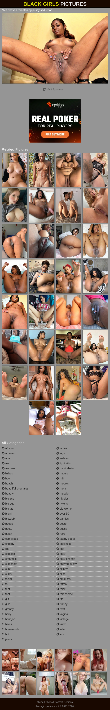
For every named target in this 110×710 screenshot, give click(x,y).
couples (8, 553)
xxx (60, 634)
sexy (60, 553)
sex (60, 548)
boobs (7, 523)
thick (60, 589)
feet (6, 589)
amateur (8, 453)
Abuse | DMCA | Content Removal (55, 702)
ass (6, 463)
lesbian (62, 458)
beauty (8, 493)
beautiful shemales (15, 488)
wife (60, 629)
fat (5, 584)
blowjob (8, 518)
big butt (8, 503)
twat (60, 609)
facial (7, 578)
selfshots (63, 543)
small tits (63, 578)
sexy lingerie (65, 558)
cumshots (9, 563)
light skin (63, 463)
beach (7, 483)
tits (59, 599)
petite (61, 523)
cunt (6, 568)
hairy (6, 614)
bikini (7, 513)
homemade (10, 629)
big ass (8, 498)
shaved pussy (66, 563)
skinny (62, 568)
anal (6, 458)
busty (7, 533)
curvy (7, 573)
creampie (9, 558)
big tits (7, 508)
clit (5, 548)
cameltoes (10, 538)
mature (62, 473)
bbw (6, 478)
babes (7, 473)
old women (64, 508)
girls (6, 604)
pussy (61, 528)
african (8, 448)
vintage (62, 619)
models (62, 483)
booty (7, 528)
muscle (62, 493)
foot (6, 594)
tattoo (61, 584)
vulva (61, 624)
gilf (5, 599)
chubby (8, 543)
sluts (60, 573)
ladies (61, 448)
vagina (62, 614)
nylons (62, 503)
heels (7, 624)
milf (60, 478)
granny (8, 609)
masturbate (65, 468)
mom (61, 488)
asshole (8, 468)
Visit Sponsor (53, 89)
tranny (62, 604)
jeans (7, 639)
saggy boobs (66, 538)
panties (62, 518)
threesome (64, 594)
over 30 (62, 513)
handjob (8, 619)
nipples (62, 498)
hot (5, 634)
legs (60, 453)
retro (60, 533)
